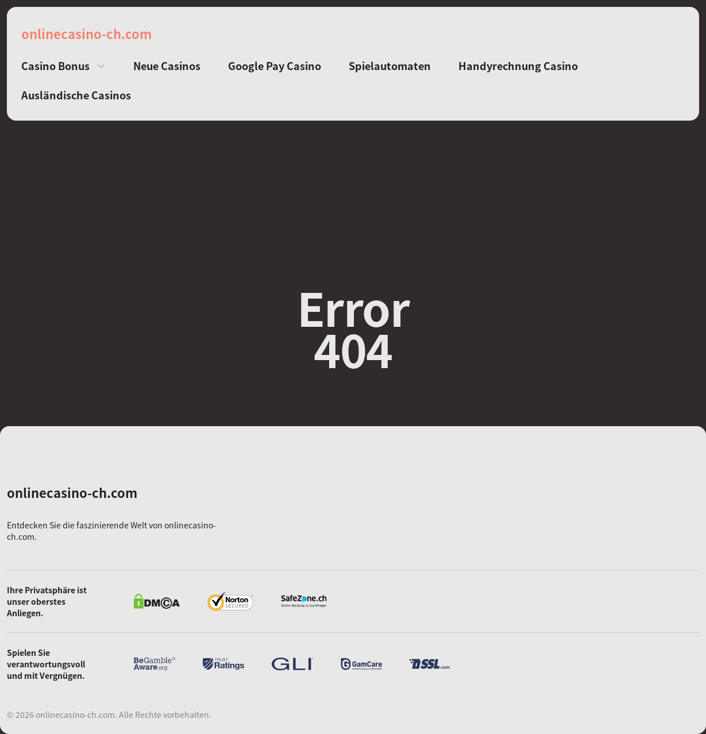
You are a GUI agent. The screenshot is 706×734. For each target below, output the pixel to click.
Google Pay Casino (274, 66)
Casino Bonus (55, 66)
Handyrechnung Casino (518, 66)
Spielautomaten (390, 66)
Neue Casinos (166, 66)
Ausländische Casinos (76, 95)
